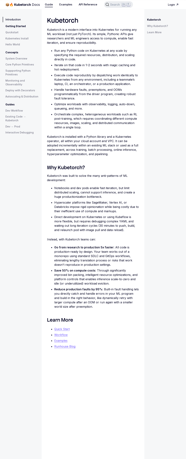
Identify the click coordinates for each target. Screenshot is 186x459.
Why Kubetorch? (157, 25)
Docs (22, 5)
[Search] (118, 4)
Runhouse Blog (64, 346)
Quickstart (11, 32)
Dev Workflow (14, 110)
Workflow (61, 335)
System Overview (16, 58)
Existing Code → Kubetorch (15, 118)
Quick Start (62, 329)
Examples (65, 4)
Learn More (154, 32)
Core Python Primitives (19, 64)
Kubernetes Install (17, 38)
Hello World (12, 44)
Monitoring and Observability (15, 82)
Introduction (13, 19)
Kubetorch (154, 19)
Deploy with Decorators (20, 90)
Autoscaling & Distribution (21, 96)
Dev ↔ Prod (12, 126)
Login (173, 5)
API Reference (88, 4)
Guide (49, 4)
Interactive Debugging (19, 132)
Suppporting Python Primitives (18, 72)
